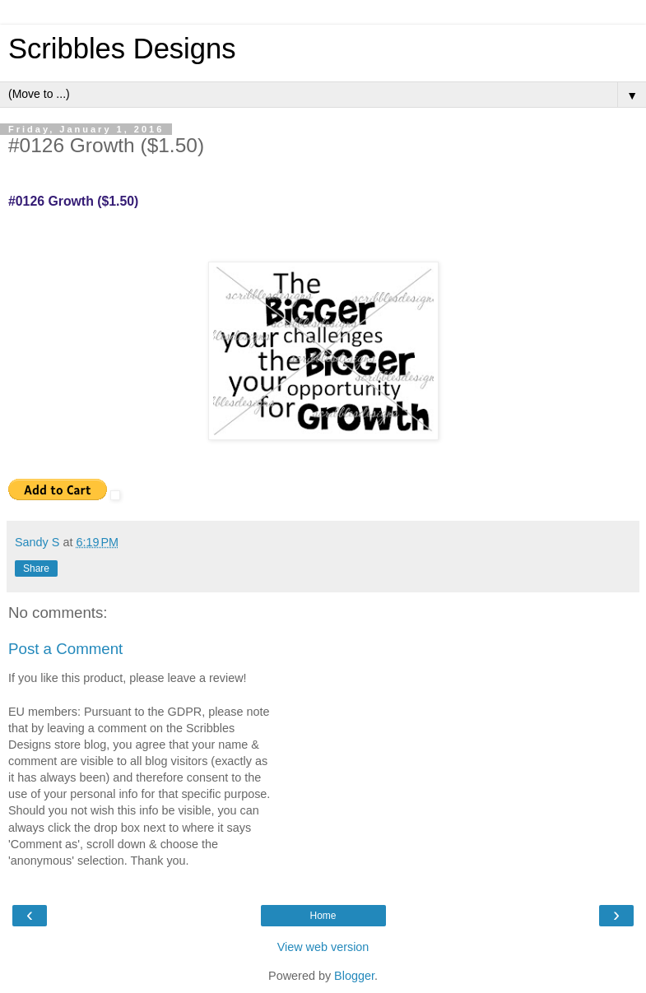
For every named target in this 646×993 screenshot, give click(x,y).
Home (322, 915)
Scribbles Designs (122, 48)
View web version (323, 947)
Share (36, 568)
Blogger (354, 975)
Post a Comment (65, 648)
